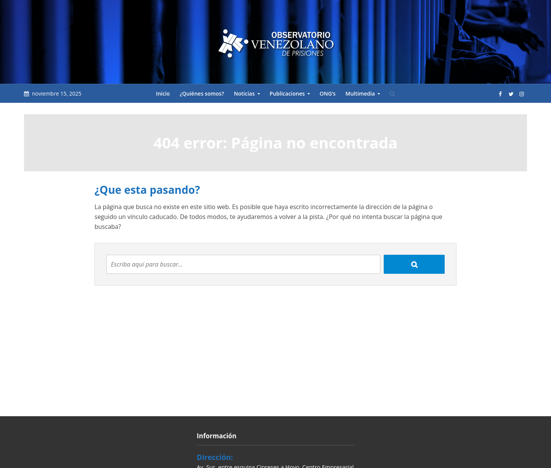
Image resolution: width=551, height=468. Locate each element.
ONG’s (328, 93)
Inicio (163, 93)
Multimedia (360, 93)
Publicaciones (287, 93)
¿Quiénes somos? (202, 93)
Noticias (244, 93)
